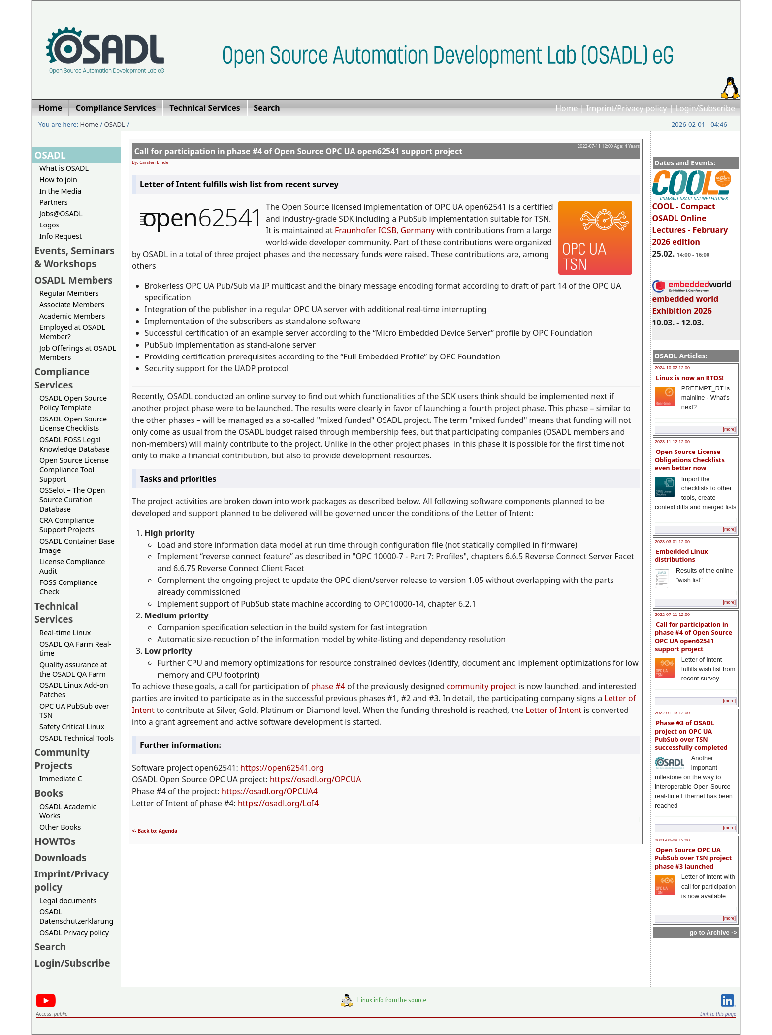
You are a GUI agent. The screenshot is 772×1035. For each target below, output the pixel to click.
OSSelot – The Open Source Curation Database (72, 499)
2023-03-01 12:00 (672, 541)
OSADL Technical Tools (76, 738)
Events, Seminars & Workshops (74, 257)
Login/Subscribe (705, 108)
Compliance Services (62, 378)
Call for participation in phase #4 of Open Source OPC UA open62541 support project (693, 636)
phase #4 (328, 686)
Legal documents (67, 900)
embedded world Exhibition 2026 (691, 300)
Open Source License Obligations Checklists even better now (690, 459)
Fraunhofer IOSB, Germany (385, 230)
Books (48, 793)
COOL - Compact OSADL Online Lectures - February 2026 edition (691, 219)
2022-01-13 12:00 (672, 713)
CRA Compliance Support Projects (67, 525)
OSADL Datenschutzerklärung (76, 916)
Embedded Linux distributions (681, 555)
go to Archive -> (713, 932)
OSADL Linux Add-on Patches (73, 689)
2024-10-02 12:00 (672, 367)
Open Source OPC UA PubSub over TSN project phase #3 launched (693, 858)
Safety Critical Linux (71, 726)
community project (481, 686)
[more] (729, 429)
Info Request (60, 236)
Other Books (60, 827)
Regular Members (69, 293)
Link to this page (718, 1013)
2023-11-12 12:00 (672, 441)
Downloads (60, 857)
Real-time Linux (65, 632)
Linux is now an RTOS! (690, 377)
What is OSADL (64, 168)
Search (50, 946)
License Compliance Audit (72, 566)
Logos (49, 224)
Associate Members (71, 304)
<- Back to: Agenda (154, 830)
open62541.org (295, 767)
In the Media (60, 190)
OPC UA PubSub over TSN (74, 710)
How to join (58, 179)
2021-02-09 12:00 (672, 840)
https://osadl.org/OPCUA (315, 779)
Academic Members (72, 316)
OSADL (114, 124)
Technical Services (56, 612)
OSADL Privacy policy (74, 932)
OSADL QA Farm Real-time (75, 648)
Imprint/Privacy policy (626, 108)
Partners (53, 202)
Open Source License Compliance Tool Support (74, 469)
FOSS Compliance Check (68, 587)
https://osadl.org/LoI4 (278, 803)
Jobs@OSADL (61, 213)
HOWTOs (55, 841)
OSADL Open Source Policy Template (73, 402)
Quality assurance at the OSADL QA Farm (73, 669)
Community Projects (62, 758)
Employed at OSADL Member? (72, 332)
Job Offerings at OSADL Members (77, 352)
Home (566, 108)
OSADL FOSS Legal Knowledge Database (74, 444)
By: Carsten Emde (150, 162)
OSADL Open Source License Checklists (73, 423)
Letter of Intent (553, 710)
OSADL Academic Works (67, 811)
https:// (253, 767)
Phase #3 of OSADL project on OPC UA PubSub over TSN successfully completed (691, 735)
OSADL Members (73, 280)
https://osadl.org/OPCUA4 (270, 791)
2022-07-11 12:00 (672, 614)
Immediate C (60, 778)
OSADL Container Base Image (77, 545)
